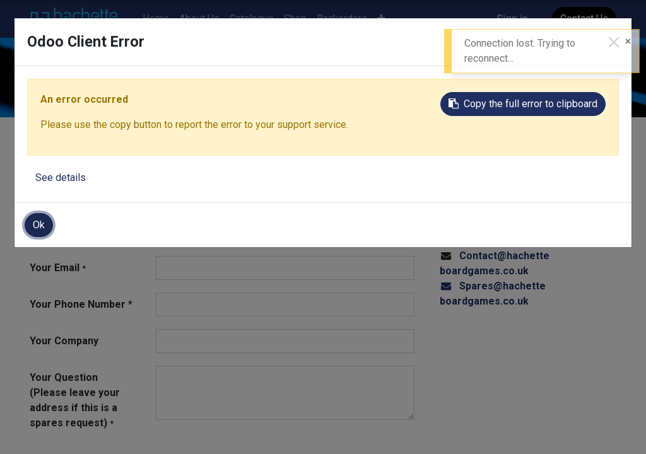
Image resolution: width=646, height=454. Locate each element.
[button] (381, 19)
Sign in (512, 19)
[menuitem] (156, 19)
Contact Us (584, 19)
